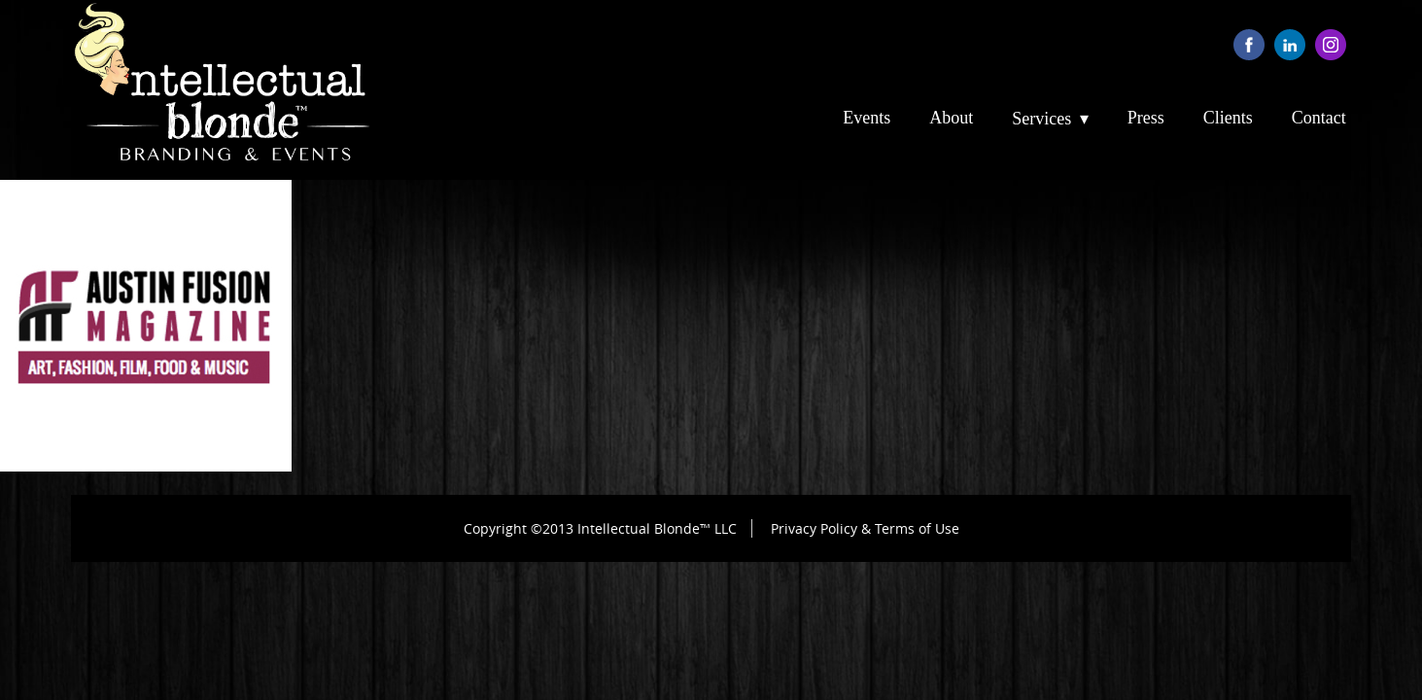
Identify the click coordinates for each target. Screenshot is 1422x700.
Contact (1319, 117)
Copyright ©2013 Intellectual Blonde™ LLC (600, 528)
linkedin (1289, 44)
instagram (1330, 44)
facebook (1249, 44)
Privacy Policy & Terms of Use (865, 528)
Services (1041, 118)
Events (866, 117)
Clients (1228, 117)
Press (1145, 117)
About (951, 117)
